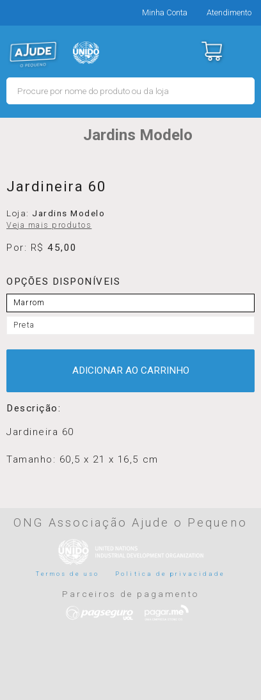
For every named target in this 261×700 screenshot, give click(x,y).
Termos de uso (68, 573)
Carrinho (211, 51)
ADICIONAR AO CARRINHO (130, 370)
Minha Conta (164, 12)
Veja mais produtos (48, 225)
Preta (24, 325)
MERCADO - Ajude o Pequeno (33, 54)
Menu (243, 51)
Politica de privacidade (170, 573)
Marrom (29, 302)
